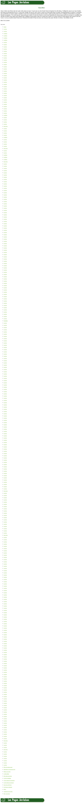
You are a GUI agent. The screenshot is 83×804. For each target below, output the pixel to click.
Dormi (5, 26)
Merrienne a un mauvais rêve (9, 769)
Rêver (5, 789)
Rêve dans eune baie (8, 776)
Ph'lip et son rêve (7, 771)
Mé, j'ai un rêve (7, 793)
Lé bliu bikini (6, 773)
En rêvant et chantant (8, 787)
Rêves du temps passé (8, 767)
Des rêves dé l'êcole (7, 784)
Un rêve (5, 29)
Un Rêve (5, 33)
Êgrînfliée (6, 320)
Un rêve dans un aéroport (9, 782)
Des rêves (6, 126)
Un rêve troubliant (7, 778)
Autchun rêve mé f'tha (8, 791)
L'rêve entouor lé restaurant (9, 780)
